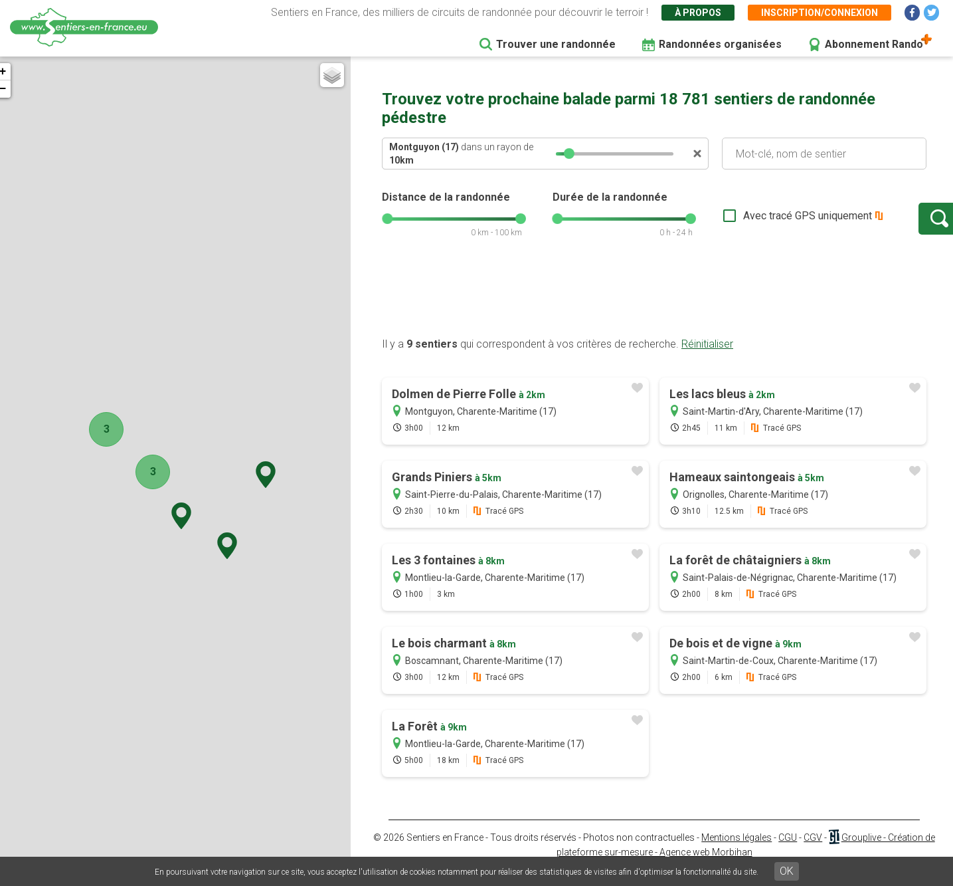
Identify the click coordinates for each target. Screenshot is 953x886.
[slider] (569, 153)
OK (787, 871)
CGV (813, 850)
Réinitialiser (707, 357)
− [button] (15, 89)
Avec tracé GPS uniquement (763, 222)
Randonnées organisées (720, 44)
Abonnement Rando (874, 44)
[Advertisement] (654, 308)
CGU (787, 850)
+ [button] (15, 72)
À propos (698, 12)
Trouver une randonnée (556, 44)
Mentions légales (736, 850)
